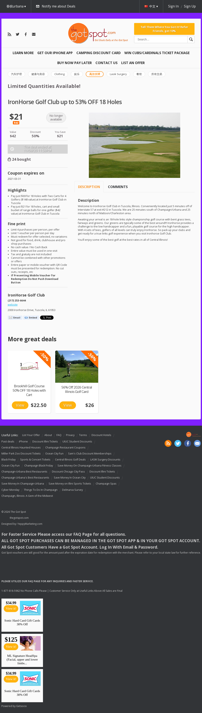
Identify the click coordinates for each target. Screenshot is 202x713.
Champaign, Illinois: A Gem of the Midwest (27, 496)
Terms (83, 435)
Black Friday (8, 459)
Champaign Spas (106, 484)
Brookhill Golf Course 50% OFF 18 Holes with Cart (29, 390)
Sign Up (190, 6)
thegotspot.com (19, 518)
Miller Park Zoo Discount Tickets (21, 453)
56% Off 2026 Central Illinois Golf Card (76, 389)
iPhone (23, 441)
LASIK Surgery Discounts (105, 459)
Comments (118, 187)
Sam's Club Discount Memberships (89, 453)
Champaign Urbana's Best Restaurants (25, 477)
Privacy (70, 435)
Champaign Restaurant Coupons (65, 447)
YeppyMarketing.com (29, 524)
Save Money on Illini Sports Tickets (70, 484)
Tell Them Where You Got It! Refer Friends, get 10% (164, 29)
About (48, 435)
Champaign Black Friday (38, 465)
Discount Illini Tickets (45, 441)
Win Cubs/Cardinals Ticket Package (157, 53)
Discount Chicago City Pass (68, 471)
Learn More (23, 53)
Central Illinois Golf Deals (70, 459)
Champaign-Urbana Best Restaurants (24, 471)
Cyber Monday (10, 490)
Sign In (173, 6)
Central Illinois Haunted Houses (21, 447)
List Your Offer (31, 435)
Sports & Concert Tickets (35, 459)
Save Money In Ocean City (70, 477)
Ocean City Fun (54, 453)
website (13, 304)
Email (16, 317)
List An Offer (133, 63)
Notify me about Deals (58, 6)
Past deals (7, 441)
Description (89, 187)
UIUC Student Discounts (77, 441)
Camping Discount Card (98, 53)
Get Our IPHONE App (55, 53)
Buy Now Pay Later (74, 63)
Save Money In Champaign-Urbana (22, 484)
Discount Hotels (101, 435)
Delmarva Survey (72, 490)
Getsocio (21, 706)
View (20, 405)
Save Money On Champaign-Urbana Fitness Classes (89, 465)
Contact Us (106, 63)
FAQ (58, 435)
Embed (33, 317)
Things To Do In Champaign (41, 490)
